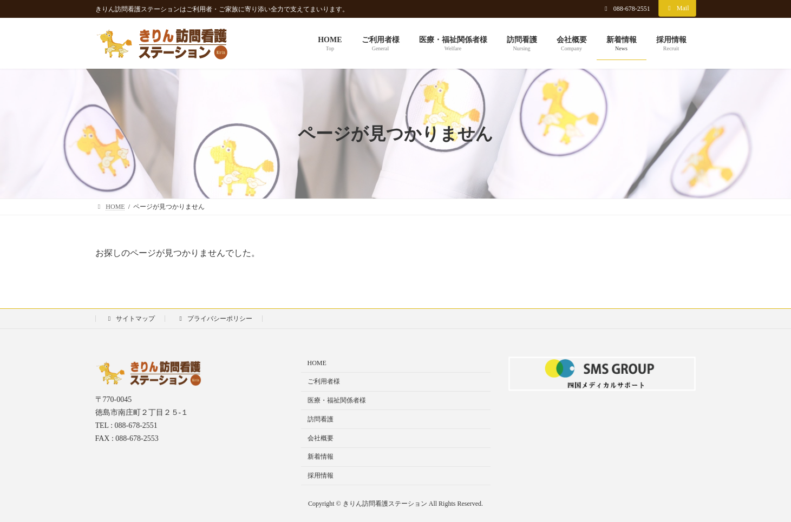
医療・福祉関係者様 (337, 400)
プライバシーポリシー (214, 318)
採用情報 (321, 475)
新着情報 (321, 456)
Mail (677, 8)
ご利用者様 (324, 381)
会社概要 (321, 437)
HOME (317, 363)
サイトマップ (130, 318)
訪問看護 (321, 418)
